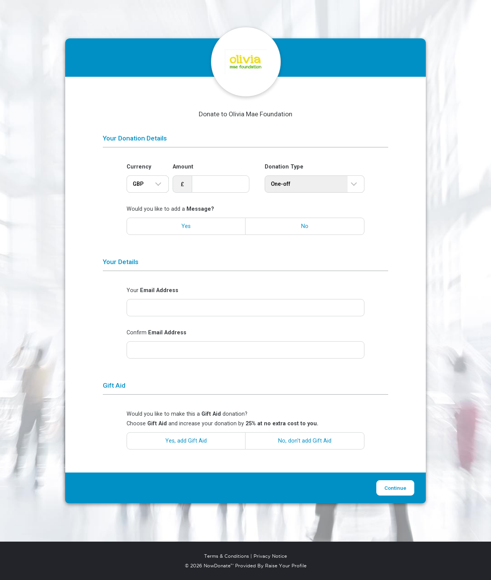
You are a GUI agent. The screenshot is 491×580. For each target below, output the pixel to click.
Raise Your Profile (285, 565)
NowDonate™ (219, 565)
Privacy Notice (270, 556)
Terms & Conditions (226, 556)
